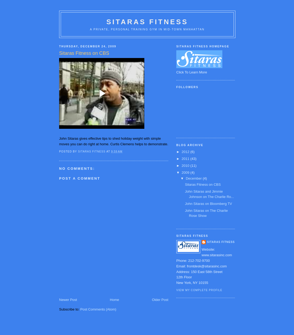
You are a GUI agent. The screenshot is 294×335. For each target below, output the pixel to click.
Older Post (160, 300)
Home (114, 300)
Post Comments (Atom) (98, 309)
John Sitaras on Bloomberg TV (208, 204)
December (194, 178)
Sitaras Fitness (147, 22)
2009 (186, 173)
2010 (186, 166)
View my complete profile (199, 290)
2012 (186, 152)
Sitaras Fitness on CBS (202, 185)
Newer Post (68, 300)
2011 (186, 159)
